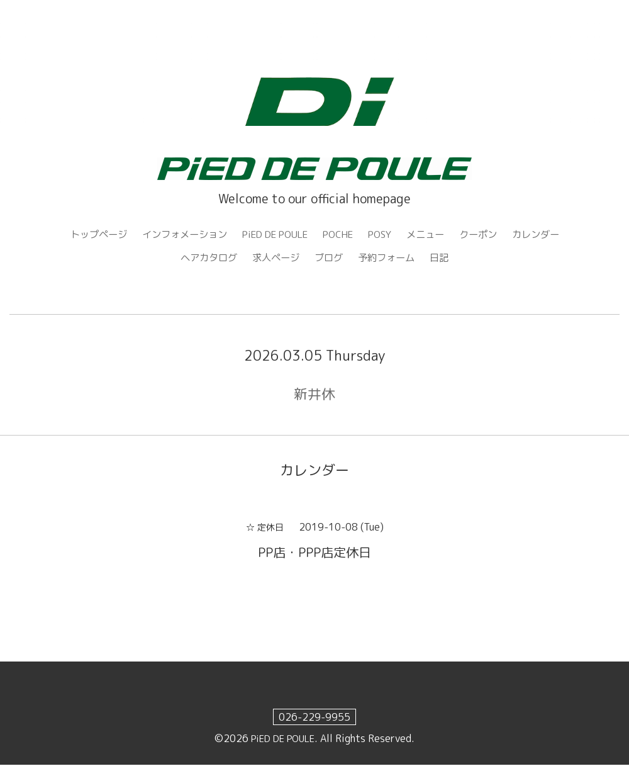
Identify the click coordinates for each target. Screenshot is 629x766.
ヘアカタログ (204, 259)
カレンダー (550, 235)
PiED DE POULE (272, 235)
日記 (445, 259)
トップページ (85, 235)
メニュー (434, 235)
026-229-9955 (314, 718)
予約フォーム (390, 259)
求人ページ (274, 259)
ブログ (329, 259)
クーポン (489, 235)
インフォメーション (175, 235)
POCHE (341, 235)
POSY (386, 235)
